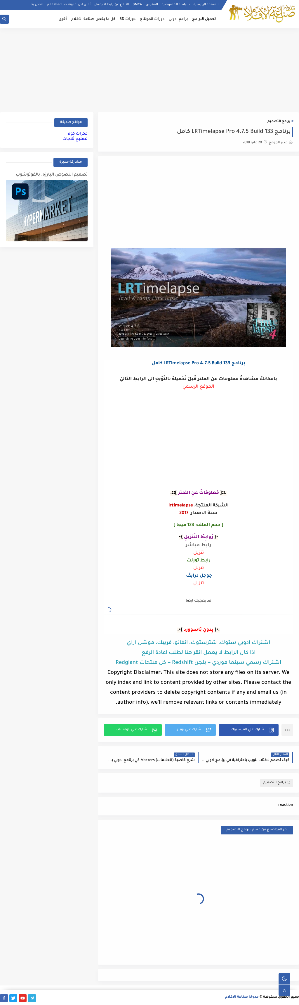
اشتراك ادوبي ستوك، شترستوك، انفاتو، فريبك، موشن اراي (198, 643)
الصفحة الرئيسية (206, 4)
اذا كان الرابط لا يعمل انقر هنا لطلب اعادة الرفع (198, 653)
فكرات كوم (78, 134)
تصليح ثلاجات (75, 139)
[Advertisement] (149, 69)
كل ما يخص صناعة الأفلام (93, 19)
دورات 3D (127, 19)
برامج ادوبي (178, 19)
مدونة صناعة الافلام (242, 997)
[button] (249, 730)
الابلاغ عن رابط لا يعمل (111, 4)
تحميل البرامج (204, 19)
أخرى (63, 19)
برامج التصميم (278, 121)
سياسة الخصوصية (176, 4)
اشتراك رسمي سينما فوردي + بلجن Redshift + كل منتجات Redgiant (198, 663)
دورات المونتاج (152, 19)
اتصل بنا (37, 4)
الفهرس (152, 4)
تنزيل (198, 553)
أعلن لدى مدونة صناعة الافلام (69, 4)
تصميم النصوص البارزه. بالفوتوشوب (52, 175)
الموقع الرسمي (198, 386)
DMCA (137, 4)
